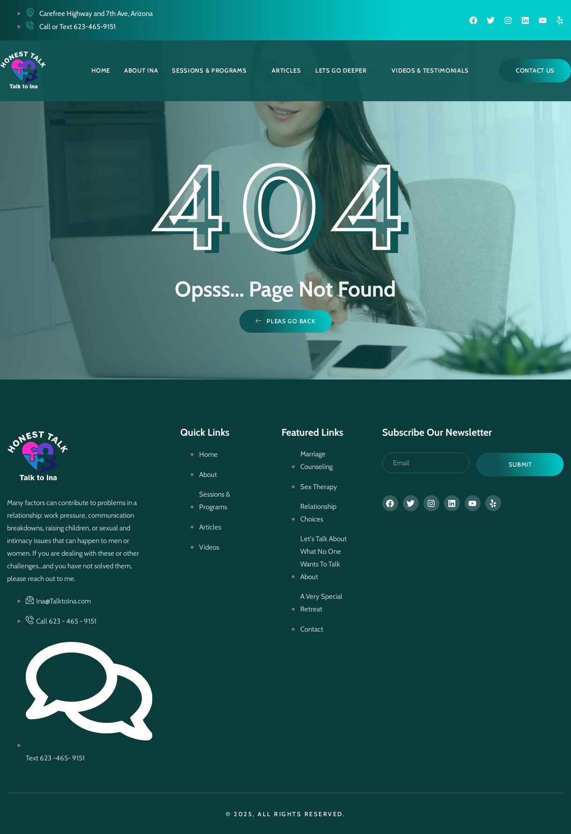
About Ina (141, 70)
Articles (286, 70)
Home (100, 70)
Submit (520, 464)
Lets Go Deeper (345, 70)
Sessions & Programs (213, 70)
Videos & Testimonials (430, 70)
